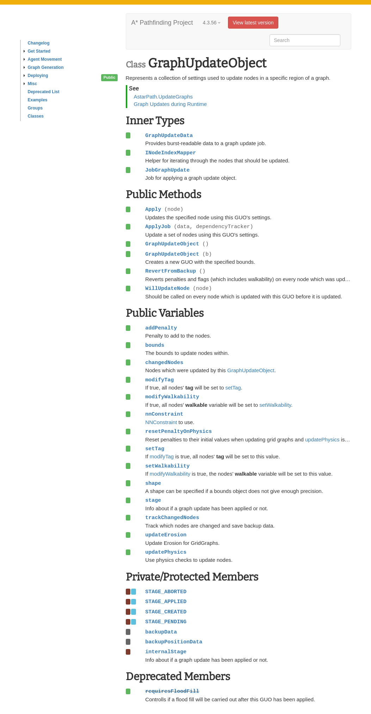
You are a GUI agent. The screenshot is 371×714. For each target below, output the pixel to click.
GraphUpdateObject (250, 370)
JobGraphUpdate (167, 170)
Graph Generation (44, 67)
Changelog (39, 43)
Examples (38, 99)
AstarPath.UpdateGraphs (163, 97)
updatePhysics (322, 439)
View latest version (253, 22)
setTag (233, 388)
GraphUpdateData (169, 135)
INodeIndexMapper (170, 152)
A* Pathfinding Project (162, 22)
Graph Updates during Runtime (170, 104)
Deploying (36, 75)
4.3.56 (212, 22)
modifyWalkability (170, 474)
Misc (30, 83)
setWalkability (275, 405)
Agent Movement (43, 59)
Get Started (37, 51)
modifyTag (162, 456)
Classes (36, 116)
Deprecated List (44, 91)
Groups (35, 108)
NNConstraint (161, 422)
